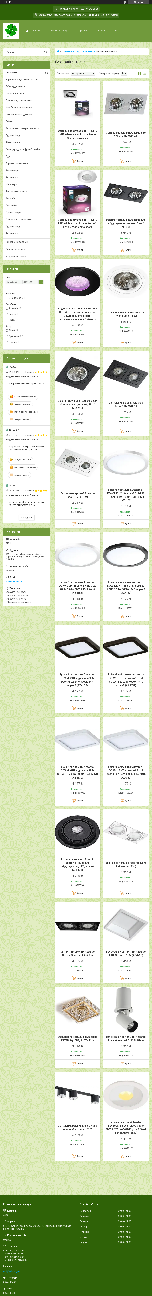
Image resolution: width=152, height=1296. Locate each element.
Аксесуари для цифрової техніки (23, 149)
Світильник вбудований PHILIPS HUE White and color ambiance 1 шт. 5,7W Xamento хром (77, 223)
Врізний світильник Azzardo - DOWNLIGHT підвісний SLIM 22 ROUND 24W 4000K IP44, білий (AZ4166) (77, 587)
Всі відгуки (26, 517)
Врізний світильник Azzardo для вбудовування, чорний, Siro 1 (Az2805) (77, 404)
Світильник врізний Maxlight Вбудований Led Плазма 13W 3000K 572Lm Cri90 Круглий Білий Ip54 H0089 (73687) (126, 1127)
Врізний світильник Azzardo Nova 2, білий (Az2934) (125, 864)
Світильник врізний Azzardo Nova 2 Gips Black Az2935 (77, 953)
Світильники (88, 51)
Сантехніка (11, 205)
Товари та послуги (59, 30)
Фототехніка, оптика (16, 191)
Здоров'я (10, 198)
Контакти (100, 30)
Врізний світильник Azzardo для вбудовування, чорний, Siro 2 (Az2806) (126, 223)
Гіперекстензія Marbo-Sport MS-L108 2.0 (27, 385)
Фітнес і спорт (13, 142)
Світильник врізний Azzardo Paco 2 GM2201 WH (77, 495)
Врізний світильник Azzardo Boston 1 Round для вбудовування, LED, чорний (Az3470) (77, 865)
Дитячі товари (13, 212)
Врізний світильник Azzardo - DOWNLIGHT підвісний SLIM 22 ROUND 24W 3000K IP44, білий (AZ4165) (125, 495)
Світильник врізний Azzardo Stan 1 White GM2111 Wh (126, 314)
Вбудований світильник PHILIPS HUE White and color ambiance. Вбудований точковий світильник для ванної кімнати (77, 314)
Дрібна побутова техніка (19, 100)
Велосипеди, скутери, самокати (22, 128)
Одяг (8, 156)
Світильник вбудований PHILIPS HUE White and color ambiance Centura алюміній (77, 134)
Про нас (83, 30)
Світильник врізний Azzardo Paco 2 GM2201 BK (126, 404)
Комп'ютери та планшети (19, 107)
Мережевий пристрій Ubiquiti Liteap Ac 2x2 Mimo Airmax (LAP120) (26, 448)
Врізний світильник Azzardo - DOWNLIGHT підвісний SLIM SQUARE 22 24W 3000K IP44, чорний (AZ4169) (77, 680)
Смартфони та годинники (19, 114)
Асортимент (12, 72)
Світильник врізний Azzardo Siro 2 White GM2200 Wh (126, 134)
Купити (80, 161)
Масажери (11, 184)
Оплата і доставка (15, 249)
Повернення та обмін (17, 242)
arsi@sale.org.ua (14, 581)
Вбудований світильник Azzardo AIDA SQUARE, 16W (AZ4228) (126, 953)
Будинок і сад (72, 51)
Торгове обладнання (17, 163)
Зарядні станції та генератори (22, 79)
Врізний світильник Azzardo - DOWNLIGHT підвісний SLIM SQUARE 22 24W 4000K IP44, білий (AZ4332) (126, 772)
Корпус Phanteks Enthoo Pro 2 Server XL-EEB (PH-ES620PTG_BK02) (26, 503)
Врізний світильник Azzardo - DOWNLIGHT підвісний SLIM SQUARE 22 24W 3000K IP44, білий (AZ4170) (77, 772)
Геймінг (9, 121)
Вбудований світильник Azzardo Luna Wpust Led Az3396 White (126, 1038)
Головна (36, 30)
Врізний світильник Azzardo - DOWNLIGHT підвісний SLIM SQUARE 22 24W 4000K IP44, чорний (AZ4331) (126, 680)
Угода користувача (16, 256)
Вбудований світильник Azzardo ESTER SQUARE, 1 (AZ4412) (77, 1038)
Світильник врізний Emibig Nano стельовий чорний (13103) (77, 1127)
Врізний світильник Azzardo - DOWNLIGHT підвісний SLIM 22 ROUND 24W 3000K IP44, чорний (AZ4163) (126, 587)
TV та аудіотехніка (15, 86)
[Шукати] (46, 52)
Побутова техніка (15, 93)
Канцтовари (12, 170)
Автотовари (12, 177)
